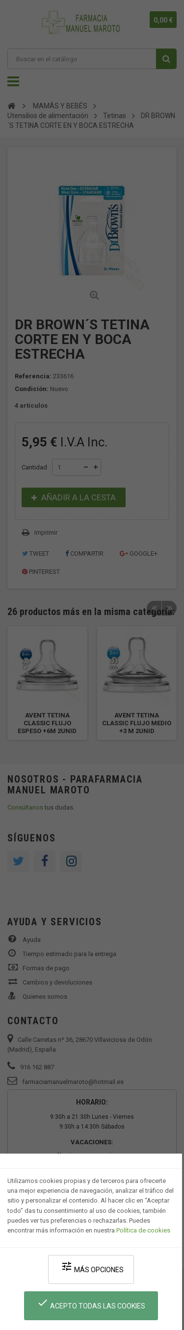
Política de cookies (143, 1230)
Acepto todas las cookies (91, 1303)
